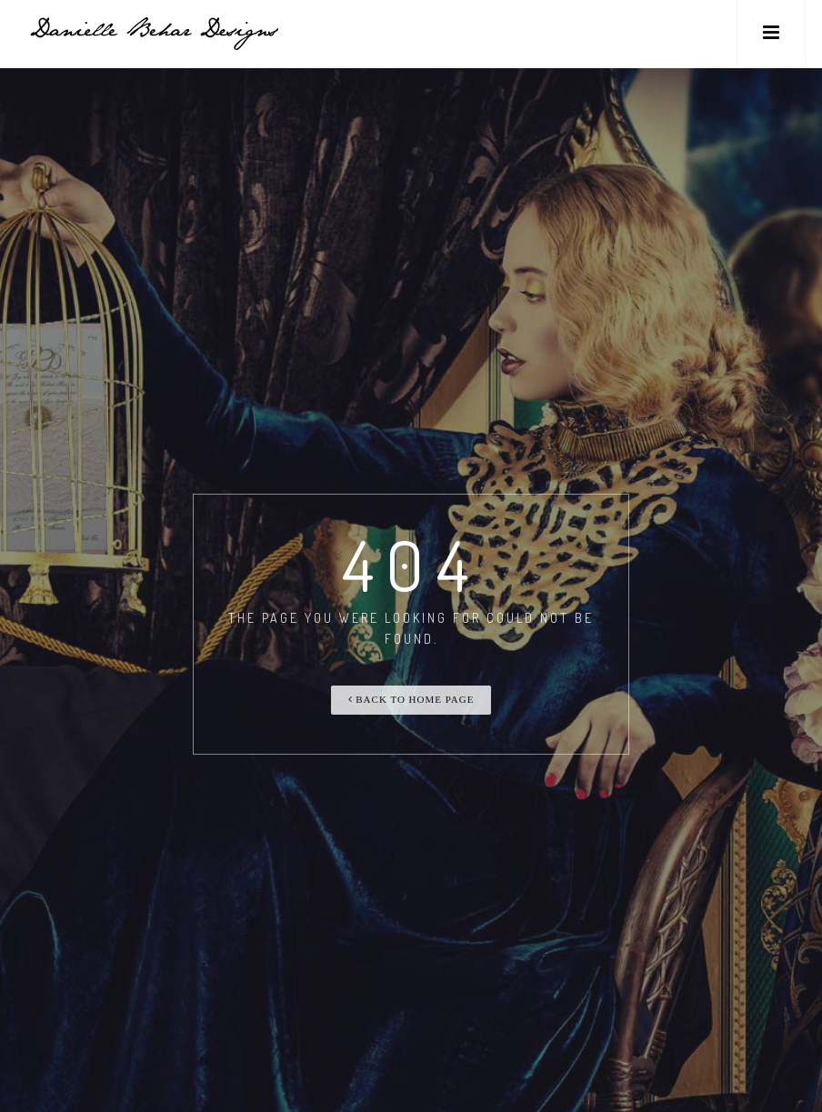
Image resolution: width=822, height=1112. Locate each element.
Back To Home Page (411, 699)
